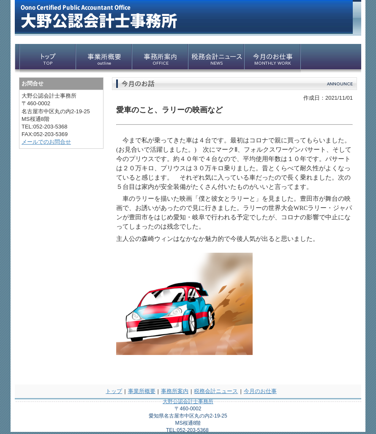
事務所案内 (174, 391)
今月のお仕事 (260, 391)
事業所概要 (141, 391)
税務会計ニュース (216, 391)
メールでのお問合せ (46, 142)
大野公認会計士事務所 (188, 401)
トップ (114, 391)
